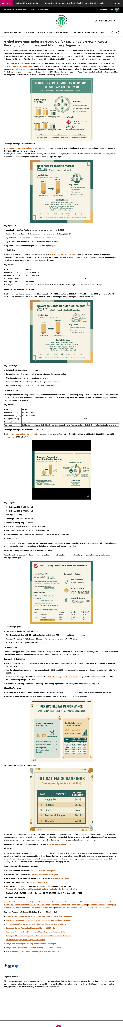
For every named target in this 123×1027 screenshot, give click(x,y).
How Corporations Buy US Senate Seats (22, 3)
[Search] (112, 32)
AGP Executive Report (13, 32)
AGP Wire (30, 32)
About (102, 32)
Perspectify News (44, 32)
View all (118, 3)
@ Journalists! (76, 32)
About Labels (91, 32)
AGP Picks (6, 3)
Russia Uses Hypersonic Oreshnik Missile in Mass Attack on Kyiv (77, 3)
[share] (117, 32)
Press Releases (61, 32)
